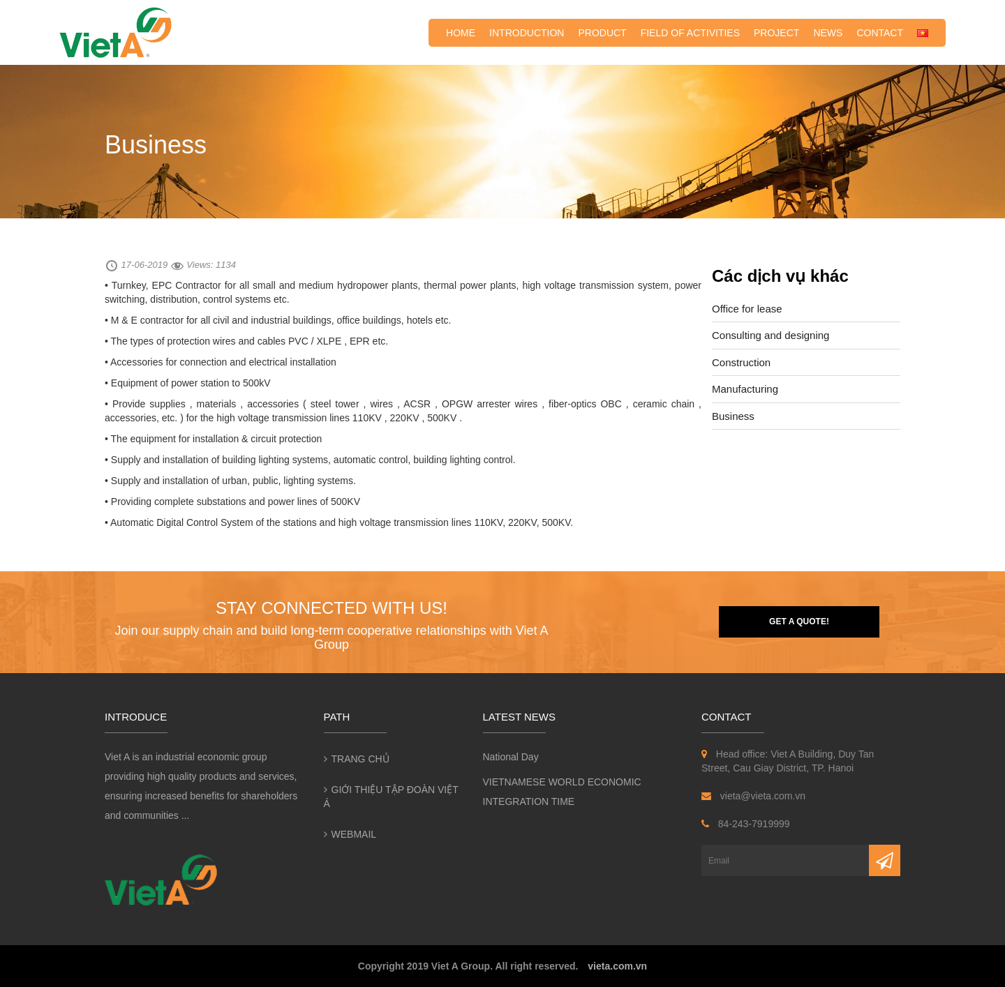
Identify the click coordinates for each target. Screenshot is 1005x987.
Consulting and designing (770, 335)
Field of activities (690, 32)
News (827, 32)
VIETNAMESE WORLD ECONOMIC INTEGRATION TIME (562, 791)
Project (776, 32)
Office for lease (747, 309)
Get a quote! (799, 621)
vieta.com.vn (617, 966)
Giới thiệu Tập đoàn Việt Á (391, 796)
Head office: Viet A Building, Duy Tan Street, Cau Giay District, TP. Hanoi (787, 761)
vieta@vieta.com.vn (753, 795)
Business (733, 416)
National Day (511, 756)
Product (602, 32)
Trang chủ (360, 758)
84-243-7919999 (745, 823)
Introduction (526, 32)
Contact (879, 32)
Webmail (354, 834)
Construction (741, 362)
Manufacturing (745, 389)
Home (460, 32)
